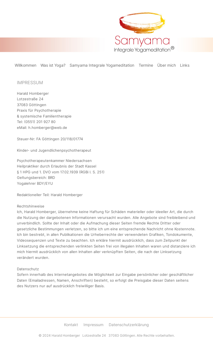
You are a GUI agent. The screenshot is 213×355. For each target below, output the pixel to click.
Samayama (70, 8)
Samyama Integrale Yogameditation (102, 65)
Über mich (166, 65)
